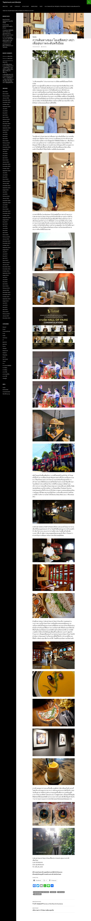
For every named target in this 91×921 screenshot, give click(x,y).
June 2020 (5, 204)
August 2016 (6, 275)
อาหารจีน (5, 372)
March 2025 (5, 117)
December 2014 (6, 318)
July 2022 (5, 172)
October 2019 (6, 215)
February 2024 (6, 142)
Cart (11, 6)
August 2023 (6, 149)
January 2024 (6, 145)
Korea (4, 346)
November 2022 (6, 166)
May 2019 (5, 222)
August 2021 (6, 189)
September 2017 (6, 247)
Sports (4, 357)
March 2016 (5, 286)
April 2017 (5, 258)
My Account (25, 6)
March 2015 (5, 311)
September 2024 (6, 128)
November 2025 (6, 102)
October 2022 (6, 168)
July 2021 (5, 192)
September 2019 (6, 217)
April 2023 (5, 157)
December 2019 (6, 211)
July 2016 (5, 277)
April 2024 (5, 138)
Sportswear (5, 359)
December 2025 (6, 100)
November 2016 (6, 269)
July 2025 (5, 108)
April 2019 (5, 224)
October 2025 (6, 104)
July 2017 (5, 251)
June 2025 (5, 110)
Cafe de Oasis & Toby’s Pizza (41, 892)
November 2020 (6, 200)
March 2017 (5, 260)
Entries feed (5, 389)
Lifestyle (4, 348)
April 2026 (5, 91)
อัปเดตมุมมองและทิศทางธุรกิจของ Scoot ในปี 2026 (8, 45)
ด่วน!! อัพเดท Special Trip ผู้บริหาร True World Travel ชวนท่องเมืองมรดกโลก (62, 6)
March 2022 (5, 179)
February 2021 (6, 196)
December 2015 (6, 292)
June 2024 (5, 134)
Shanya (44, 46)
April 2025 (5, 115)
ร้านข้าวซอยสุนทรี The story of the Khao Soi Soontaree (54, 903)
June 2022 (5, 175)
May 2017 (5, 256)
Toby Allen (61, 892)
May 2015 (5, 307)
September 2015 (6, 298)
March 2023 (5, 160)
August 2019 (6, 219)
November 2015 (6, 294)
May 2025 (5, 113)
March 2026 (5, 93)
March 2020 (5, 209)
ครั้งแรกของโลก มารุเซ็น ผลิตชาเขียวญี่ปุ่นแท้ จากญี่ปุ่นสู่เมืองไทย (8, 81)
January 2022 (6, 183)
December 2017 (6, 241)
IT (3, 340)
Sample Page (34, 6)
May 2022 (5, 177)
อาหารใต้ (5, 376)
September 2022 (6, 170)
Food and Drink (6, 331)
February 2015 (6, 313)
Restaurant (5, 350)
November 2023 (6, 147)
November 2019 (6, 213)
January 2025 (6, 121)
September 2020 (6, 202)
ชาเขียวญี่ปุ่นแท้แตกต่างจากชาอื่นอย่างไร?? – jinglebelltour (8, 66)
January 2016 (6, 290)
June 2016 (5, 279)
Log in (4, 387)
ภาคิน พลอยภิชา (37, 894)
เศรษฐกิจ (5, 378)
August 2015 (6, 301)
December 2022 (6, 164)
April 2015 (5, 309)
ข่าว (4, 363)
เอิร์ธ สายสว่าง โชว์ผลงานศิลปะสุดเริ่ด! (54, 909)
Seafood (4, 352)
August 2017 (6, 249)
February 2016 (6, 288)
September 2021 (6, 187)
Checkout (17, 6)
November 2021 (6, 185)
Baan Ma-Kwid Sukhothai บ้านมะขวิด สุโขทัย (8, 21)
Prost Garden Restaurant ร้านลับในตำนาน (7, 26)
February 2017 (6, 262)
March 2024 (5, 140)
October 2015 (6, 296)
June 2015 (5, 305)
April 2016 (5, 283)
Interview (5, 337)
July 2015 (5, 303)
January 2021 (6, 198)
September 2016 (6, 273)
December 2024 (6, 123)
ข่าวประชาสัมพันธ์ (7, 365)
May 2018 (5, 230)
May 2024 (5, 136)
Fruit (4, 333)
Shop (41, 6)
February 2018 (6, 236)
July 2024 (5, 132)
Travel (35, 37)
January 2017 (6, 264)
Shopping (5, 355)
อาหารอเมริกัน (6, 374)
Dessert (4, 327)
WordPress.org (6, 393)
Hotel (4, 335)
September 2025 (6, 106)
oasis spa (53, 892)
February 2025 (6, 119)
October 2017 (6, 245)
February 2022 (6, 181)
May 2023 (5, 155)
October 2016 (6, 271)
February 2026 (6, 95)
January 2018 (6, 239)
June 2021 (5, 194)
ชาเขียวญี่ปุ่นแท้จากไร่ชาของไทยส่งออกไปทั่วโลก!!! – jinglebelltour (8, 76)
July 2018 (5, 226)
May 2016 (5, 281)
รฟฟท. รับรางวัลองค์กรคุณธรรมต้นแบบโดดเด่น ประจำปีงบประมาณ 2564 (18, 10)
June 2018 (5, 228)
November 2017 (6, 243)
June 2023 (5, 153)
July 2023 (5, 151)
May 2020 (5, 207)
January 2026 (6, 98)
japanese (5, 342)
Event (4, 329)
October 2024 (6, 125)
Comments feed (6, 391)
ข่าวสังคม (5, 367)
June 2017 (5, 254)
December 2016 (6, 266)
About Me (5, 6)
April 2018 (5, 232)
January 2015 (6, 316)
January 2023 (6, 162)
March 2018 (5, 234)
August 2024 (6, 130)
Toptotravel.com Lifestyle (12, 2)
